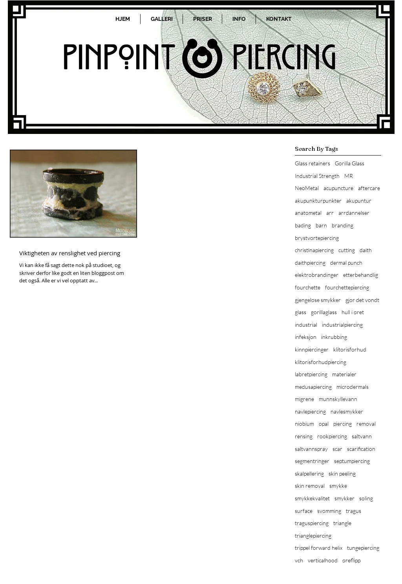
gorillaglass (324, 312)
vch (299, 560)
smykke (338, 485)
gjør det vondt (362, 300)
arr (330, 212)
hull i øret (353, 312)
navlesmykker (347, 411)
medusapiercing (313, 386)
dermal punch (346, 262)
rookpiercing (332, 436)
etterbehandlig (360, 274)
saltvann (362, 436)
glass (300, 312)
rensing (303, 436)
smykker (344, 498)
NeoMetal (307, 188)
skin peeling (342, 473)
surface (303, 510)
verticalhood (323, 560)
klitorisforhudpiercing (320, 362)
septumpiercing (352, 461)
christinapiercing (314, 250)
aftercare (369, 188)
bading (303, 225)
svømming (329, 510)
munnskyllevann (338, 398)
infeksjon (305, 336)
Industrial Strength (317, 175)
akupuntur (358, 200)
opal (324, 423)
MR (348, 175)
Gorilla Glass (349, 163)
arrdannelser (353, 212)
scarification (361, 448)
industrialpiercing (342, 324)
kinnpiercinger (312, 349)
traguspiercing (312, 523)
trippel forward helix (318, 547)
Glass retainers (312, 163)
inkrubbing (334, 336)
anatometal (308, 212)
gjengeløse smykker (318, 300)
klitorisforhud (349, 349)
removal (366, 423)
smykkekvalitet (312, 498)
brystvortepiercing (317, 237)
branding (342, 225)
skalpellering (309, 473)
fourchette (307, 287)
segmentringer (312, 461)
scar (337, 448)
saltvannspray (311, 448)
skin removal (310, 485)
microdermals (352, 386)
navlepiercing (310, 411)
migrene (304, 398)
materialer (344, 374)
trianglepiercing (313, 535)
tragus (353, 510)
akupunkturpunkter (318, 200)
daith (366, 250)
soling (366, 498)
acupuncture (338, 188)
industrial (306, 324)
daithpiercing (310, 262)
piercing (342, 423)
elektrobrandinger (316, 274)
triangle (342, 523)
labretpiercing (311, 374)
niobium (304, 423)
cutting (346, 250)
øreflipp (351, 560)
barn (321, 225)
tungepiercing (363, 547)
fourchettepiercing (347, 287)
